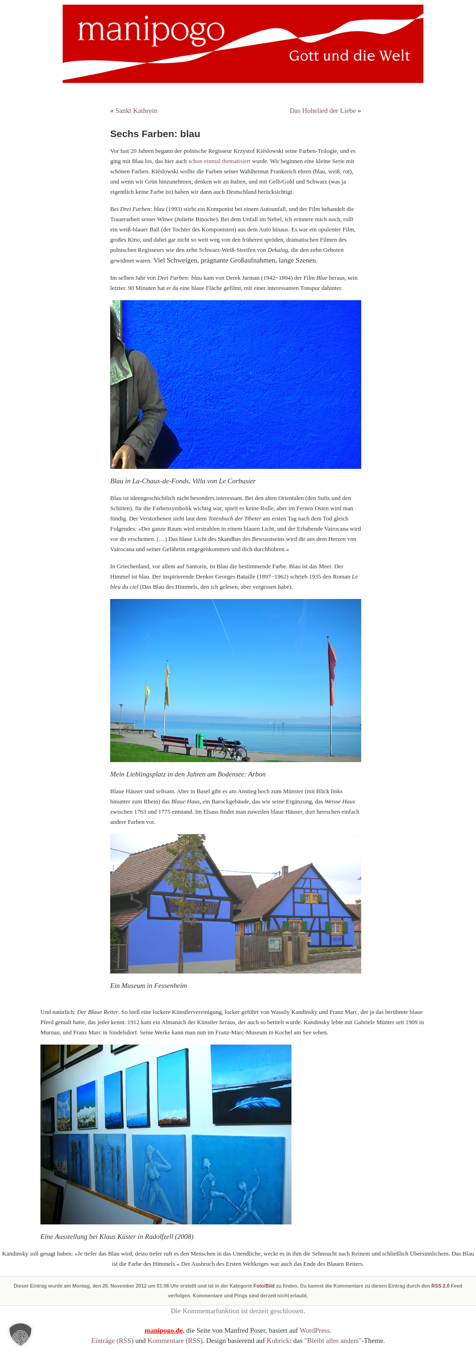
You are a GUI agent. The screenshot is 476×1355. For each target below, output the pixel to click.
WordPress (315, 1330)
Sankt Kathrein (136, 110)
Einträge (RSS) (112, 1340)
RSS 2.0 (440, 1286)
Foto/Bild (264, 1286)
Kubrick (278, 1340)
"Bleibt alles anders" (333, 1340)
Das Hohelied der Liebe (323, 110)
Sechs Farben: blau (155, 133)
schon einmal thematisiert (220, 161)
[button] (20, 1334)
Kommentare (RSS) (175, 1340)
